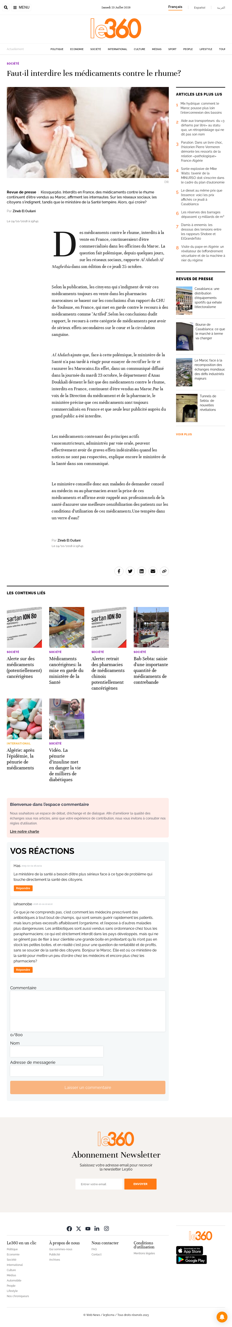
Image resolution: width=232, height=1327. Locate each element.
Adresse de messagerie (33, 1062)
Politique (57, 49)
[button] (222, 1317)
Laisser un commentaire (88, 1087)
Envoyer (140, 1184)
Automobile (14, 1280)
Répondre (23, 888)
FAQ (94, 1249)
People (188, 49)
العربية (221, 7)
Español (199, 7)
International (117, 49)
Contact (97, 1254)
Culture (139, 49)
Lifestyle (206, 49)
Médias (157, 49)
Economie (77, 49)
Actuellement (15, 49)
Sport (172, 49)
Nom (15, 1043)
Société (95, 49)
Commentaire (23, 987)
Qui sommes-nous (60, 1249)
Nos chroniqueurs (18, 1296)
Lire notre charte (24, 831)
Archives (54, 1259)
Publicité (54, 1254)
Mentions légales (144, 1253)
